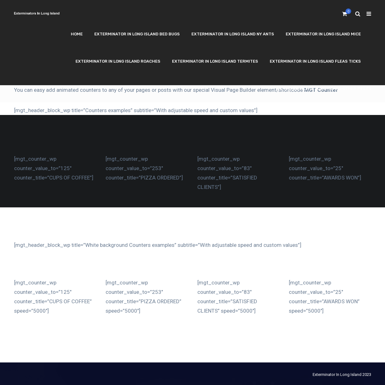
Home (77, 34)
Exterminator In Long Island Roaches (117, 61)
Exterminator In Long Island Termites (215, 61)
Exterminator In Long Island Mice (323, 34)
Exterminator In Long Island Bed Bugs (137, 34)
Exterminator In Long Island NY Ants (232, 34)
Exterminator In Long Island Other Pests (324, 88)
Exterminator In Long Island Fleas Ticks (315, 61)
